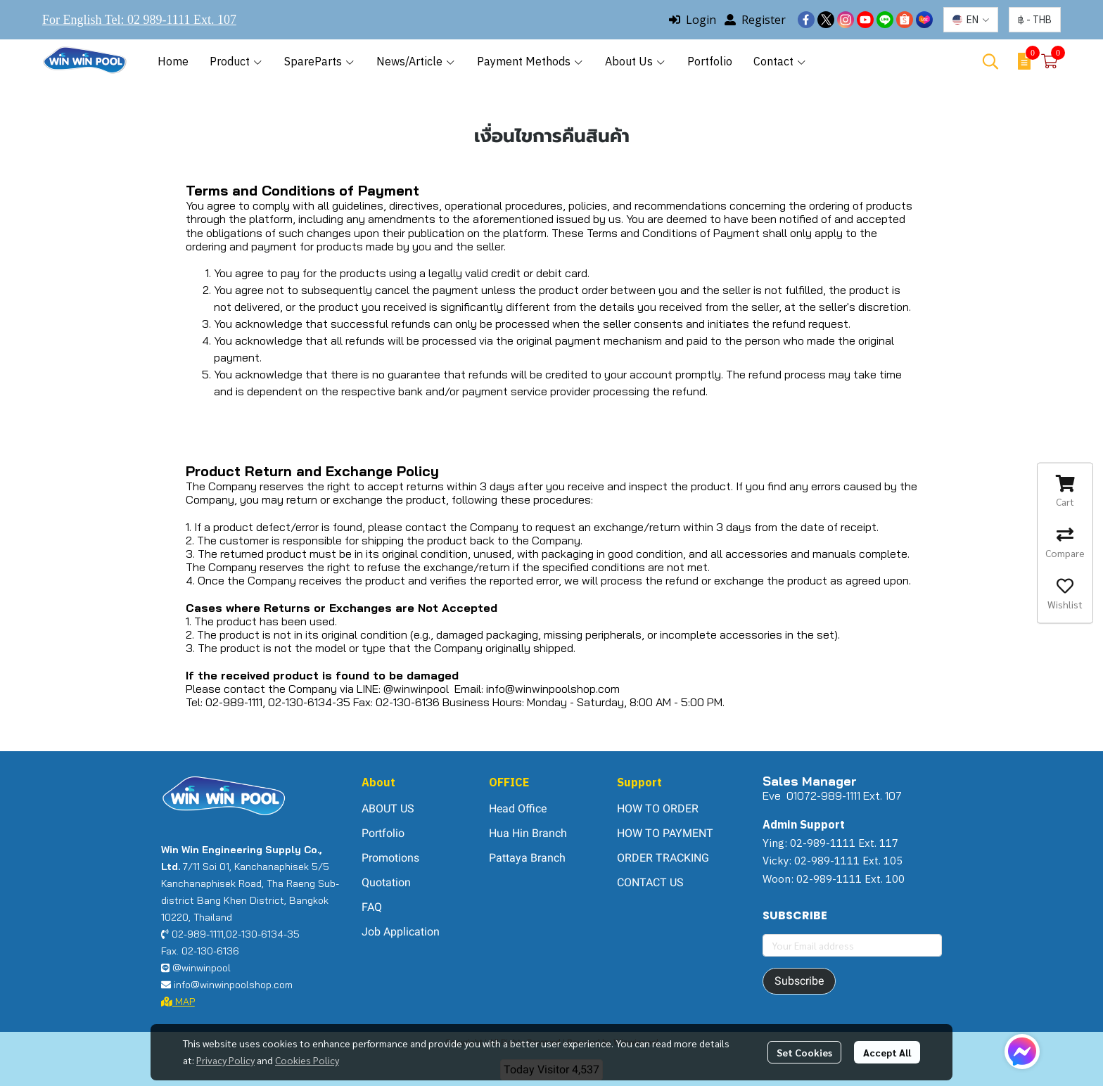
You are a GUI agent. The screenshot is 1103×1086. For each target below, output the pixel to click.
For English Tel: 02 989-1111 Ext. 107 (139, 20)
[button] (970, 19)
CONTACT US (650, 882)
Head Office (518, 808)
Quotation (386, 882)
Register (755, 19)
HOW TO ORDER (658, 808)
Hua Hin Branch (528, 833)
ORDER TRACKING (663, 857)
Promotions (390, 857)
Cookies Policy (307, 1060)
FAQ (372, 907)
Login (692, 19)
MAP (178, 1001)
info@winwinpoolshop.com (553, 689)
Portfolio (383, 833)
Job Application (401, 931)
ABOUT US (388, 808)
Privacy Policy (225, 1060)
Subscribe (799, 981)
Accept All (887, 1052)
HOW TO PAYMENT (665, 833)
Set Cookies (804, 1052)
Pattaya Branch (527, 857)
